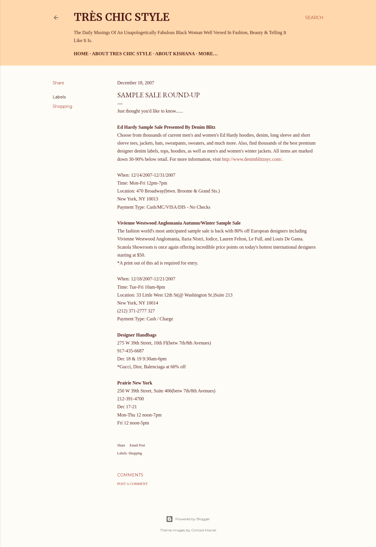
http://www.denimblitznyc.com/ (251, 159)
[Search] (314, 18)
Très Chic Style (121, 17)
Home (81, 53)
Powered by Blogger (188, 519)
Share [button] (58, 83)
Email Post (137, 445)
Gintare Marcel (203, 530)
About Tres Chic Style (122, 53)
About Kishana (175, 53)
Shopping (62, 106)
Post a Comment (132, 484)
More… (208, 53)
